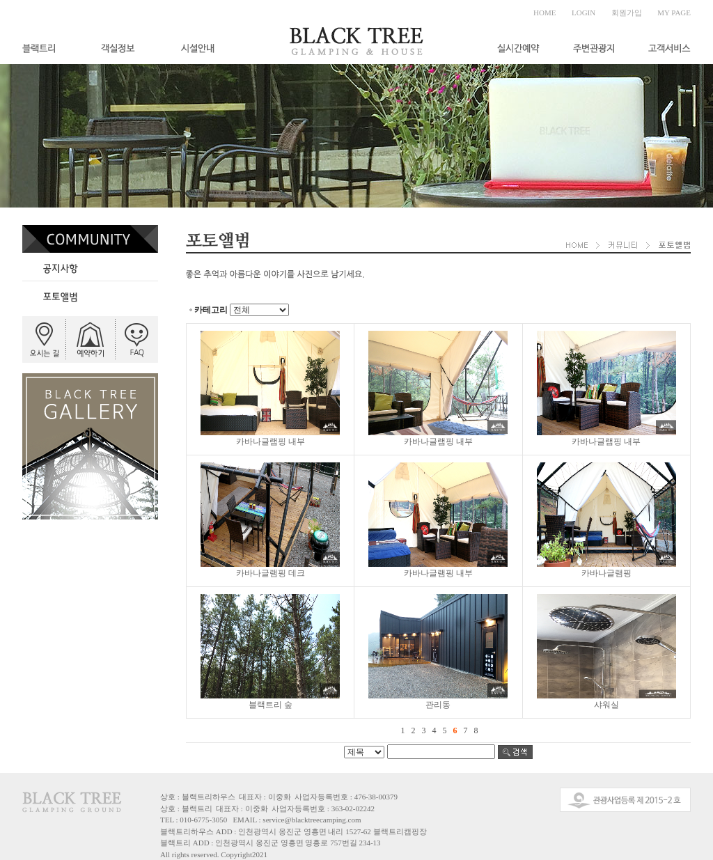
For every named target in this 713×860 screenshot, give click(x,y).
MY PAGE (674, 12)
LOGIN (583, 12)
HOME (544, 12)
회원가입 (626, 12)
